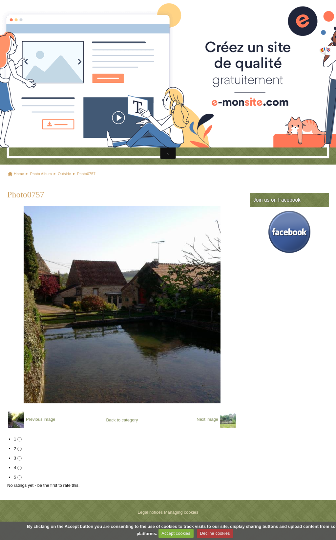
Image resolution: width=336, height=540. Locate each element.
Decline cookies (215, 533)
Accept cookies (175, 533)
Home (19, 173)
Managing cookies (181, 512)
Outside (64, 173)
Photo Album (41, 173)
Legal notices (150, 512)
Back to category (122, 419)
